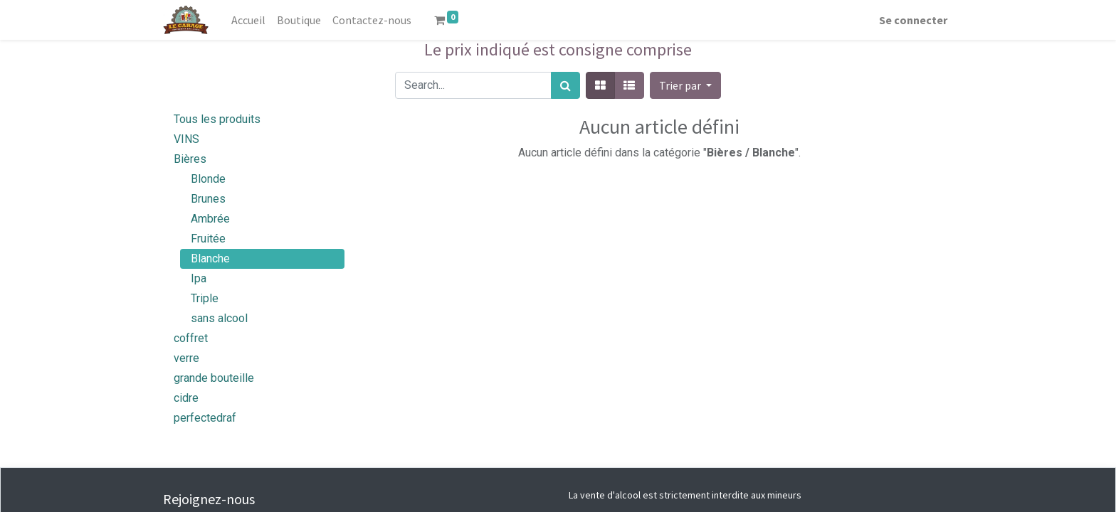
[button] (685, 85)
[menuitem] (248, 20)
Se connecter (913, 20)
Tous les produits (217, 119)
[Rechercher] (565, 85)
